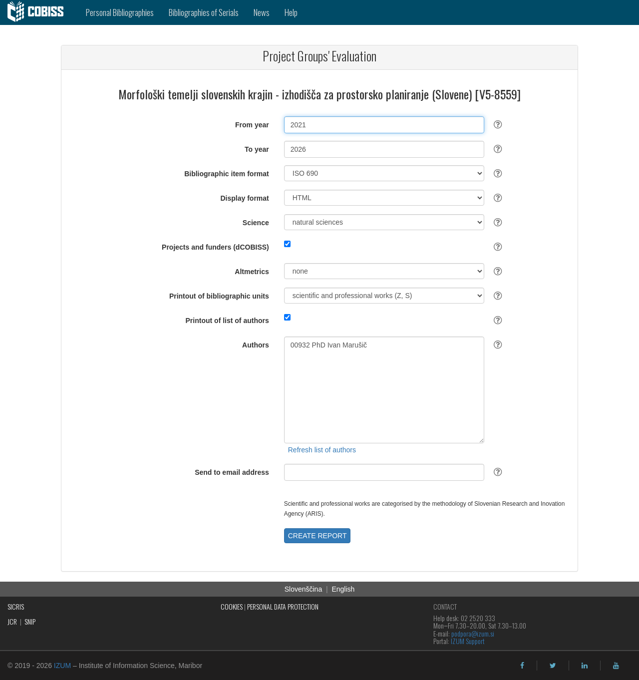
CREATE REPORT (317, 536)
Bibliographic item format (226, 174)
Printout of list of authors (227, 321)
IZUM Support (468, 641)
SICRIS (15, 606)
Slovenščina (303, 589)
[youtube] (616, 665)
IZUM (62, 666)
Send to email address (232, 472)
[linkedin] (585, 665)
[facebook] (522, 665)
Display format (245, 198)
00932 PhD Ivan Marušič (384, 390)
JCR (12, 621)
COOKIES (232, 606)
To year (257, 149)
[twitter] (553, 665)
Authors (255, 345)
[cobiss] (39, 12)
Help (291, 12)
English (342, 589)
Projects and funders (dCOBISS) (215, 247)
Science (256, 223)
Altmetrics (252, 272)
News (262, 12)
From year (252, 125)
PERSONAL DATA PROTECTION (283, 606)
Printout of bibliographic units (219, 296)
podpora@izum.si (472, 633)
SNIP (29, 621)
